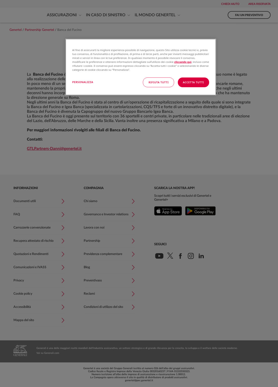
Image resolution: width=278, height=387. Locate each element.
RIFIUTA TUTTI (159, 82)
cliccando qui (182, 62)
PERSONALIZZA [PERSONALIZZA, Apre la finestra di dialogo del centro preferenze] (82, 82)
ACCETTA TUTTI (193, 82)
